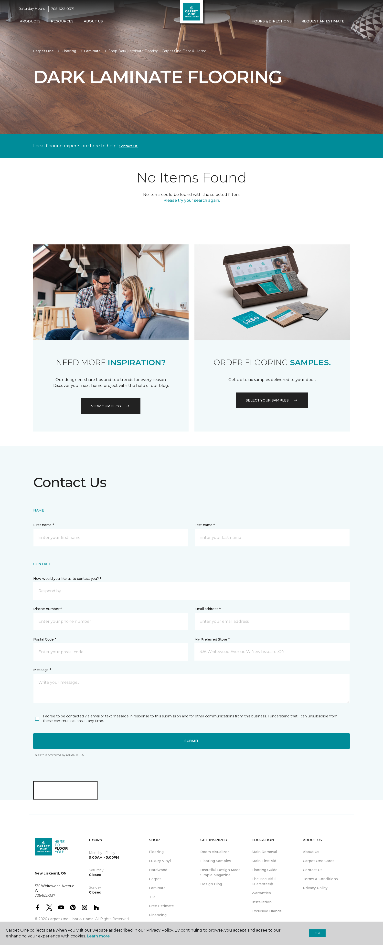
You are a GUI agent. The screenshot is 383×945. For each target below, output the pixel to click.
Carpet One (43, 51)
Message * (42, 670)
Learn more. (98, 936)
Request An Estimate (322, 21)
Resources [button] (62, 21)
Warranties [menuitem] (261, 893)
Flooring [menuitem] (156, 852)
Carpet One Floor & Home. (71, 919)
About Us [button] (93, 21)
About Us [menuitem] (311, 852)
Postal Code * (44, 639)
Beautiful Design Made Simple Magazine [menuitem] (220, 872)
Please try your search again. (191, 200)
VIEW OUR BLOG (111, 406)
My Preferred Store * (211, 639)
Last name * (204, 525)
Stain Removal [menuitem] (264, 852)
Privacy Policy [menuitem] (315, 888)
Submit (191, 741)
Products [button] (30, 21)
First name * (43, 525)
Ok (317, 933)
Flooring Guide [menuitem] (264, 870)
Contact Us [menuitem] (312, 870)
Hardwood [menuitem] (158, 870)
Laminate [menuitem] (157, 888)
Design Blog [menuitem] (211, 884)
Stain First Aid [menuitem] (264, 861)
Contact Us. (128, 146)
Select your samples (272, 400)
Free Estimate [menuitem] (161, 906)
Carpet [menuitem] (155, 879)
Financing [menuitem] (158, 915)
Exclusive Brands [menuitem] (267, 911)
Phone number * (47, 609)
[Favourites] (359, 21)
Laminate (92, 51)
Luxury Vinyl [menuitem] (160, 861)
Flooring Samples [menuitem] (215, 861)
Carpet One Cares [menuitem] (318, 861)
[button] (353, 21)
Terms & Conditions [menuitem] (320, 879)
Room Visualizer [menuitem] (214, 852)
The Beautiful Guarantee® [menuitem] (264, 881)
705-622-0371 (62, 9)
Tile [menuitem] (152, 897)
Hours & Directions (272, 21)
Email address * (207, 609)
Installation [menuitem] (262, 902)
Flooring (69, 51)
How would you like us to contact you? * (67, 578)
